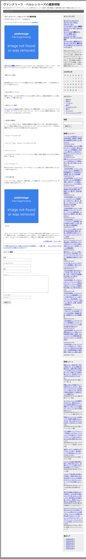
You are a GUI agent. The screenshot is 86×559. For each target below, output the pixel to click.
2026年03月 (69, 539)
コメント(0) (57, 241)
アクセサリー (26, 19)
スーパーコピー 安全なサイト (73, 41)
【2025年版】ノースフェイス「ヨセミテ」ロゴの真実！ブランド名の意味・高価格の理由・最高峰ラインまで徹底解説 (73, 313)
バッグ (68, 103)
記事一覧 (42, 246)
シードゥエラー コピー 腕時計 (73, 26)
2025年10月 (69, 548)
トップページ (8, 11)
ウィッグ (68, 111)
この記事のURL (48, 241)
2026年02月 (69, 541)
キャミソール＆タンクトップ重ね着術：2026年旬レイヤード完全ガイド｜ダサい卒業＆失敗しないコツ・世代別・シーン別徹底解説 (73, 244)
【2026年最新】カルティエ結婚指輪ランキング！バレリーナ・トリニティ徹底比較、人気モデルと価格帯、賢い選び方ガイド (73, 212)
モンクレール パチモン (71, 22)
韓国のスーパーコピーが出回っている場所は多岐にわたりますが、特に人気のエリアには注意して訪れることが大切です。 (73, 421)
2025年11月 (69, 546)
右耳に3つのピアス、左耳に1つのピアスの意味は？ (21, 246)
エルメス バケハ (69, 24)
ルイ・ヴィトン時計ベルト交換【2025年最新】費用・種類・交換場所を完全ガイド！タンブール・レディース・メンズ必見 (73, 232)
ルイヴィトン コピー (70, 28)
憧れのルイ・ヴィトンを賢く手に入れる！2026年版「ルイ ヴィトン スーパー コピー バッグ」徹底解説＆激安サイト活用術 (73, 255)
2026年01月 (69, 543)
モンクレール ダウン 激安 (72, 43)
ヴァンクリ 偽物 (9, 66)
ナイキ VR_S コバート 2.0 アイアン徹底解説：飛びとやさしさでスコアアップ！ (73, 265)
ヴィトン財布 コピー (70, 34)
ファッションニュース (73, 113)
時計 (67, 99)
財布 (67, 101)
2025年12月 (69, 545)
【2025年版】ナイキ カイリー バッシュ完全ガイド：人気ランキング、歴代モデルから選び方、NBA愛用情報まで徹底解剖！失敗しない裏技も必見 (73, 348)
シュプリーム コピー (70, 36)
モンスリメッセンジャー (71, 21)
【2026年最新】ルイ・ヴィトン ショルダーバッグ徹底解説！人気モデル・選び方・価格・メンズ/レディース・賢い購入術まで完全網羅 (73, 200)
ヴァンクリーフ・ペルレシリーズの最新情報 (31, 4)
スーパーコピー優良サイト (72, 32)
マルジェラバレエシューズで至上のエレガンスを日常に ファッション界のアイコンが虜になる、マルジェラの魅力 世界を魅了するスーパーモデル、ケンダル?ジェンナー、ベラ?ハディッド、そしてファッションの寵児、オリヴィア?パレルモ (73, 516)
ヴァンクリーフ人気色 (11, 109)
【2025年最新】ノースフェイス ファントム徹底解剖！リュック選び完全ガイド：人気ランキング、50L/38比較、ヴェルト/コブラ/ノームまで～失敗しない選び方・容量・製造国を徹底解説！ (73, 298)
